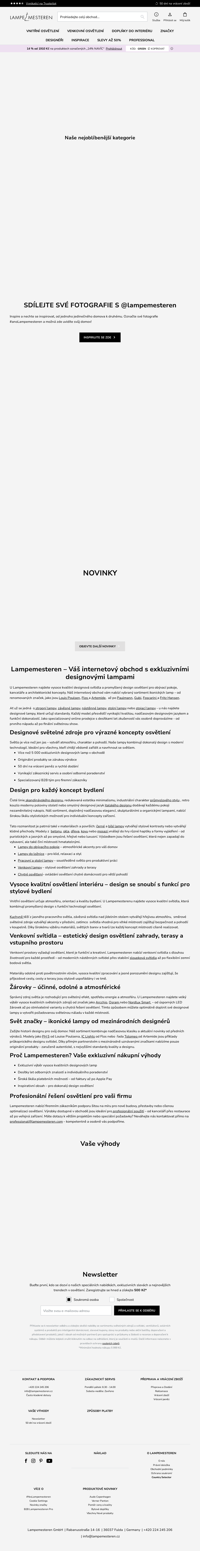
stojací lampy (146, 747)
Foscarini (150, 737)
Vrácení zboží (161, 1390)
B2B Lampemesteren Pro (38, 1512)
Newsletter (38, 1414)
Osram (114, 1041)
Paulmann (125, 737)
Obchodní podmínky (161, 1472)
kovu (84, 870)
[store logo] (31, 17)
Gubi (137, 737)
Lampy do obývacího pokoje (38, 886)
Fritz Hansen (169, 737)
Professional (142, 40)
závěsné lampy (69, 747)
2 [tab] (102, 193)
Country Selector (161, 1480)
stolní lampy (117, 747)
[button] (14, 621)
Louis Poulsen (69, 737)
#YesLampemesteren (38, 1500)
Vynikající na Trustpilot (41, 3)
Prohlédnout (114, 48)
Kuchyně (17, 956)
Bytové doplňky (100, 1512)
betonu (56, 870)
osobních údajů (110, 1338)
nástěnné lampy (94, 747)
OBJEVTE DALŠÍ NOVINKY (97, 686)
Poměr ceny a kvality (100, 1508)
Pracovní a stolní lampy (35, 900)
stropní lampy (45, 747)
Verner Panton (100, 1504)
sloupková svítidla (143, 997)
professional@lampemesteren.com (36, 1161)
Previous (14, 166)
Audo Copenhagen (100, 1500)
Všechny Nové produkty (100, 1516)
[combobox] (102, 16)
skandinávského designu (44, 839)
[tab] (38, 1385)
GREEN (147, 48)
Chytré (23, 913)
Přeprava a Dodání (161, 1382)
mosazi (103, 870)
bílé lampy (116, 865)
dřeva (75, 870)
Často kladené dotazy (38, 1390)
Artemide (98, 737)
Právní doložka (161, 1468)
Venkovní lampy (30, 906)
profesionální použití (128, 1150)
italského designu (118, 844)
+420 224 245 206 (38, 1382)
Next (185, 166)
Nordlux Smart (139, 1041)
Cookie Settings (38, 1504)
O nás (161, 1464)
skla (66, 870)
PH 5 (46, 1075)
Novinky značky (38, 1508)
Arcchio (101, 1041)
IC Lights (88, 1075)
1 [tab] (97, 193)
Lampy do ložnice (31, 893)
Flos (85, 737)
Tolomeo (131, 1075)
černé (100, 865)
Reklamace (161, 1386)
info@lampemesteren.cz (38, 1386)
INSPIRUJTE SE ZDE (97, 341)
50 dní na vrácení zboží (38, 1418)
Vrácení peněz (162, 1394)
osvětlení (36, 913)
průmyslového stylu (164, 839)
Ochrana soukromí (161, 1476)
